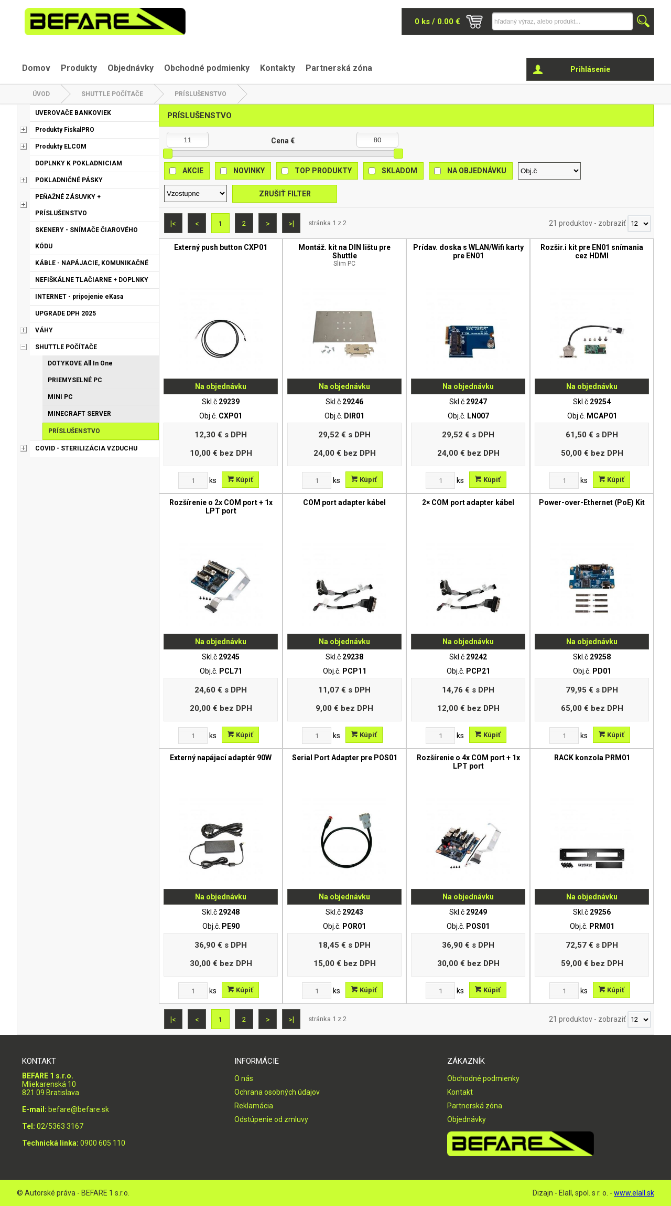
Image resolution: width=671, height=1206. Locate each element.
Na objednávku (476, 170)
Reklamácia (253, 1106)
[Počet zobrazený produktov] (639, 223)
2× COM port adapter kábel (468, 502)
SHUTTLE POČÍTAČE (112, 94)
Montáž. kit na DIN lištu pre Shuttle (344, 255)
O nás (243, 1078)
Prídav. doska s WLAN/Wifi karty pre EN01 (468, 251)
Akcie (192, 170)
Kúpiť (240, 480)
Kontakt (460, 1092)
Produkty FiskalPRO (64, 129)
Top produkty (323, 170)
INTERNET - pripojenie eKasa (79, 296)
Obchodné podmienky (207, 68)
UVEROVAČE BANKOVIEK (73, 113)
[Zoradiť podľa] (549, 171)
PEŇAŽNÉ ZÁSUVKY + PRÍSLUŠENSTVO (68, 205)
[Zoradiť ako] (195, 193)
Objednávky (130, 68)
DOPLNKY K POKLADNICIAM (78, 163)
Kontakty (277, 68)
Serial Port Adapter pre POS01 (344, 757)
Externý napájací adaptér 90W (221, 757)
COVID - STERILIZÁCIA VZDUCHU (86, 448)
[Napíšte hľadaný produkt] (562, 21)
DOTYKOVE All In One (80, 363)
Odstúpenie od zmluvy (271, 1119)
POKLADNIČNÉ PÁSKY (69, 180)
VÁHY (44, 330)
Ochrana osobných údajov (277, 1092)
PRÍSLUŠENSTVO (200, 94)
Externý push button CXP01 (220, 247)
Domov (36, 68)
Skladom (399, 170)
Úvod (41, 94)
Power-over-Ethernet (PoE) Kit (592, 502)
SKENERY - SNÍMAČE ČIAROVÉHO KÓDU (86, 238)
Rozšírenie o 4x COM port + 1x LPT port (468, 761)
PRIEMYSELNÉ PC (75, 380)
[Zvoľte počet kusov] (193, 480)
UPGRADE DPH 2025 (65, 313)
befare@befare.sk (78, 1109)
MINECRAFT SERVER (79, 413)
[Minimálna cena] (188, 140)
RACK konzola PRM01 (592, 757)
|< (173, 223)
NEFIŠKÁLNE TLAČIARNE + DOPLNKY (91, 280)
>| (291, 223)
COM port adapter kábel (344, 502)
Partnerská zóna (339, 68)
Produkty (79, 68)
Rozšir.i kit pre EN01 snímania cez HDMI (591, 251)
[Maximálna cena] (377, 140)
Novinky (249, 170)
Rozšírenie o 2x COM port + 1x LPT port (221, 506)
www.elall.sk (634, 1193)
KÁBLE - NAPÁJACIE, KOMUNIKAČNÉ (91, 263)
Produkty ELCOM (60, 146)
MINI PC (60, 397)
